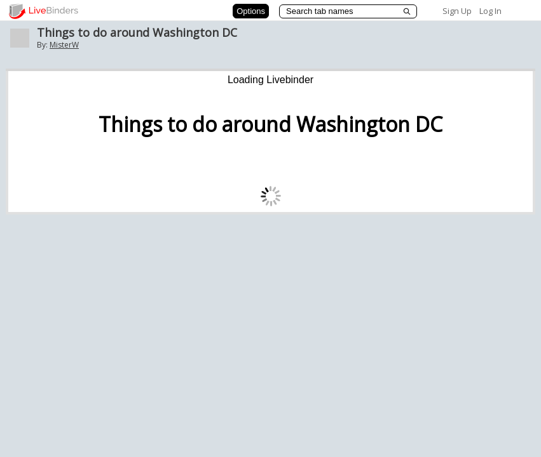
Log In (490, 11)
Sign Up (457, 11)
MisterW (64, 44)
